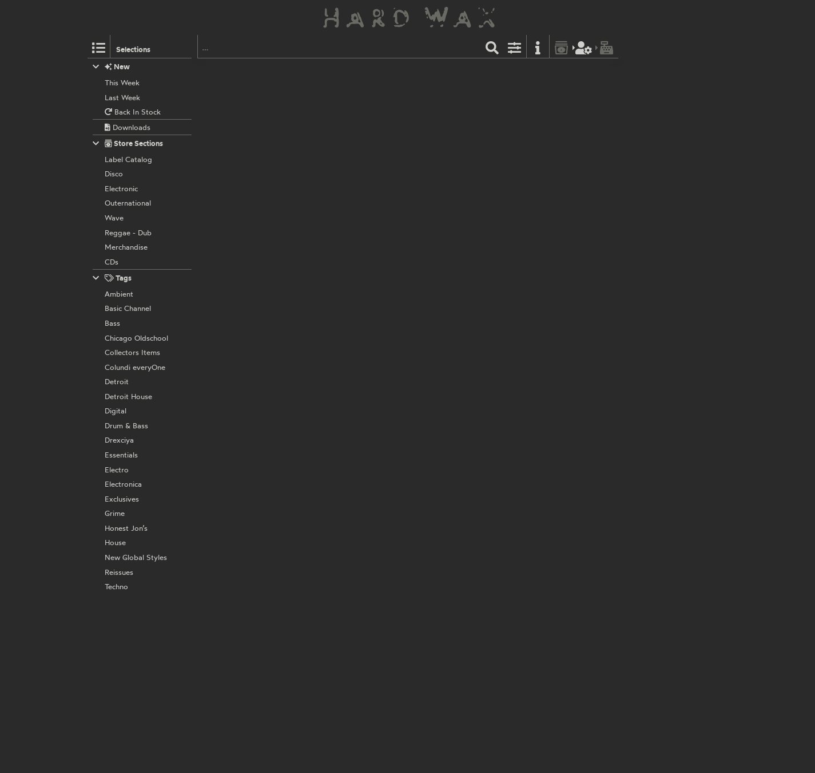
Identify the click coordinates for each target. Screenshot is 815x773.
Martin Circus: (340, 84)
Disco (512, 71)
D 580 (356, 132)
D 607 (356, 376)
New (111, 66)
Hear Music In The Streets (368, 235)
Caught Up (347, 600)
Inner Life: (334, 571)
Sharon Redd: (340, 327)
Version (345, 540)
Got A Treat (407, 113)
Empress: (332, 388)
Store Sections (128, 143)
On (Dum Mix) (429, 722)
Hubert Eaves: (341, 144)
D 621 (355, 498)
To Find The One (477, 235)
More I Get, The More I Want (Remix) (525, 296)
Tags (112, 278)
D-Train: (330, 510)
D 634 (356, 680)
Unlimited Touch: (344, 206)
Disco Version (358, 418)
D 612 (355, 436)
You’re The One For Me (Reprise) (448, 174)
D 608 (356, 620)
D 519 (355, 558)
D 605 (356, 193)
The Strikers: (338, 632)
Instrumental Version (459, 418)
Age (421, 478)
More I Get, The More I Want (379, 296)
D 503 (356, 71)
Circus (343, 113)
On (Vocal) (350, 722)
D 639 (356, 315)
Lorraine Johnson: (347, 266)
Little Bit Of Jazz (354, 478)
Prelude (330, 71)
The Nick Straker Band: (355, 449)
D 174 (354, 254)
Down (341, 174)
